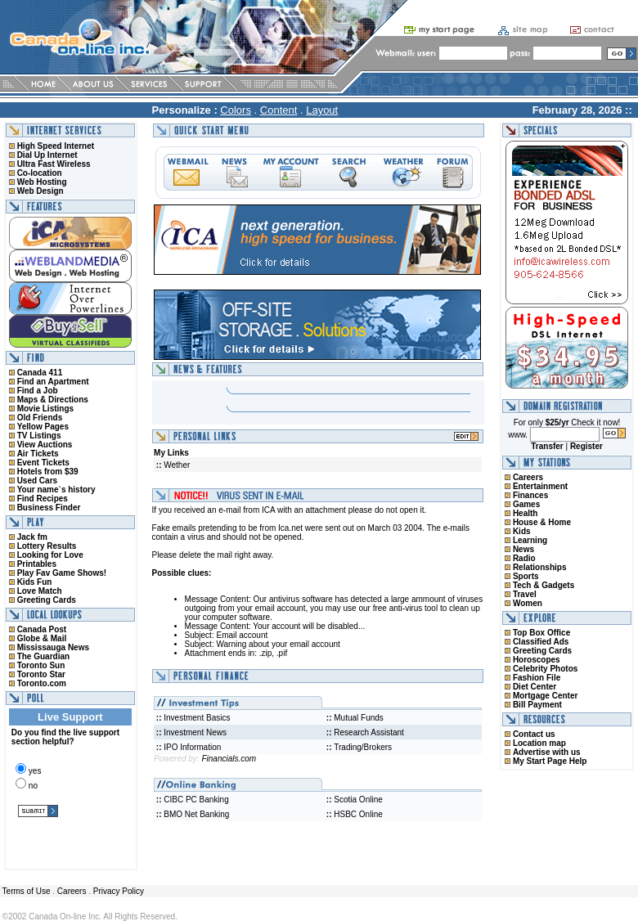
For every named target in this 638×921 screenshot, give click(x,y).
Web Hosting (42, 181)
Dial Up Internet (47, 155)
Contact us (534, 734)
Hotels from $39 (48, 471)
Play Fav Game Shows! (62, 572)
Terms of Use (25, 891)
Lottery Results (47, 545)
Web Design (40, 190)
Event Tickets (43, 462)
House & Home (542, 522)
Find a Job (37, 390)
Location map (539, 743)
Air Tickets (38, 453)
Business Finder (49, 507)
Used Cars (37, 480)
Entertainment (540, 486)
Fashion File (536, 677)
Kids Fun (34, 581)
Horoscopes (536, 659)
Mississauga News (53, 647)
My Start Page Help (550, 761)
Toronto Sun (41, 665)
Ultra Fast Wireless (54, 163)
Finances (530, 495)
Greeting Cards (46, 599)
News (523, 549)
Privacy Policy (118, 891)
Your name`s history (56, 489)
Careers (528, 477)
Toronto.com (41, 683)
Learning (530, 540)
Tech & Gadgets (543, 585)
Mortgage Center (545, 695)
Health (525, 513)
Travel (525, 594)
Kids (522, 531)
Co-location (39, 172)
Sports (526, 576)
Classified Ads (541, 641)
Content (279, 110)
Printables (36, 563)
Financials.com (228, 758)
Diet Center (534, 686)
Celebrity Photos (545, 668)
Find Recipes (42, 498)
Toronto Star (41, 674)
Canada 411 (40, 372)
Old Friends (40, 417)
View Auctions (45, 444)
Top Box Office (541, 632)
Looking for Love (50, 554)
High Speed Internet (55, 146)
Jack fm (32, 536)
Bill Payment (537, 704)
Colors (235, 110)
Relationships (540, 567)
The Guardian (43, 656)
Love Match (39, 590)
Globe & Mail (42, 638)
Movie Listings (45, 408)
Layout (322, 110)
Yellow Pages (43, 426)
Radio (524, 558)
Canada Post (42, 629)
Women (527, 603)
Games (526, 504)
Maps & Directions (52, 399)
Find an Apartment (53, 381)
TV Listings (39, 435)
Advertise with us (547, 752)
